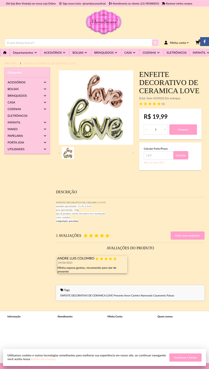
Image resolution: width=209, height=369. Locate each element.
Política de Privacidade (20, 326)
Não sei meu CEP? (154, 162)
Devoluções (64, 330)
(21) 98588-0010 (172, 321)
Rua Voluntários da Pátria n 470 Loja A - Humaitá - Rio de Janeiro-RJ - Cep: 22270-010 (179, 342)
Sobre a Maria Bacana (19, 321)
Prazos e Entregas (17, 330)
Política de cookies (18, 335)
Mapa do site (64, 326)
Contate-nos (64, 321)
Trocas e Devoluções (19, 340)
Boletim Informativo (118, 330)
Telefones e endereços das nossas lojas (29, 345)
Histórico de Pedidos (119, 326)
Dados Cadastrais (117, 321)
